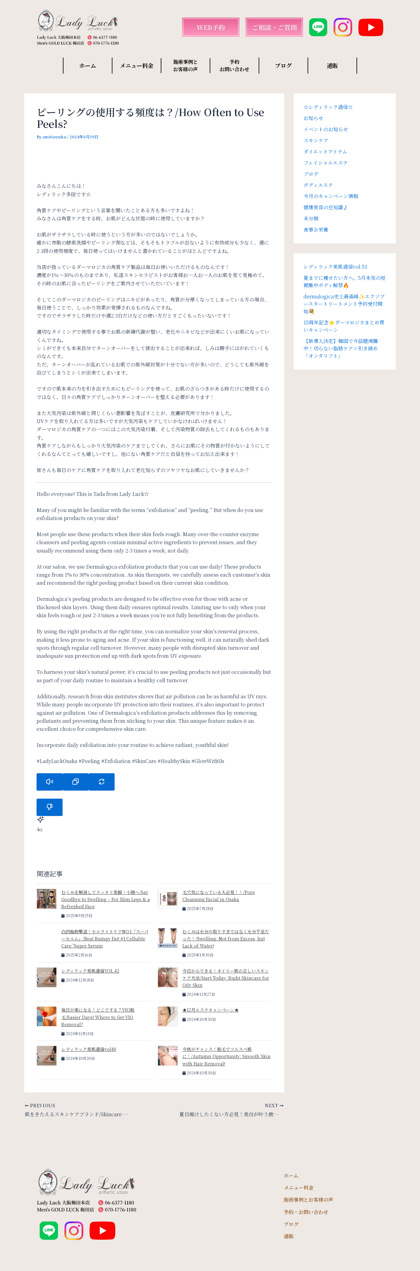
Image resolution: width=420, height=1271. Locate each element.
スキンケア (316, 140)
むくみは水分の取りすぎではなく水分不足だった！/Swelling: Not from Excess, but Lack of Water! (225, 938)
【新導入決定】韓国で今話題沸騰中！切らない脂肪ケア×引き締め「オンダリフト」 (341, 348)
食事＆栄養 (316, 229)
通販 (332, 65)
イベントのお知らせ (326, 129)
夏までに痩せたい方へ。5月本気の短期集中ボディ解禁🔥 (345, 281)
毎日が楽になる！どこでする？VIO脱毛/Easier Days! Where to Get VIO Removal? (97, 1017)
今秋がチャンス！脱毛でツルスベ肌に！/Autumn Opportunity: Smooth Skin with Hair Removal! (226, 1056)
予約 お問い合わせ (234, 65)
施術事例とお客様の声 (308, 1199)
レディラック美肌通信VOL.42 (90, 971)
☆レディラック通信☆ (328, 107)
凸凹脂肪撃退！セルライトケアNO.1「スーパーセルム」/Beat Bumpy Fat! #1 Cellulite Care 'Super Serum (104, 938)
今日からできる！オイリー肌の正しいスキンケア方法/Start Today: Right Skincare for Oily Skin (225, 978)
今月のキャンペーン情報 (331, 196)
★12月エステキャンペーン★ (210, 1010)
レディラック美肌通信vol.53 (335, 266)
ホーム (87, 65)
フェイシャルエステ (326, 162)
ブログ (283, 65)
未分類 (311, 218)
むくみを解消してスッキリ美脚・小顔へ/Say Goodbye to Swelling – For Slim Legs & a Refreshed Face (105, 899)
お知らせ (313, 118)
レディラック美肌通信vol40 (88, 1049)
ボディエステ (318, 185)
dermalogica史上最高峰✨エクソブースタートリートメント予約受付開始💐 (344, 304)
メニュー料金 (136, 65)
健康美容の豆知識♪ (326, 207)
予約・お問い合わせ (306, 1212)
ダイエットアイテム (325, 151)
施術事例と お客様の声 (185, 65)
